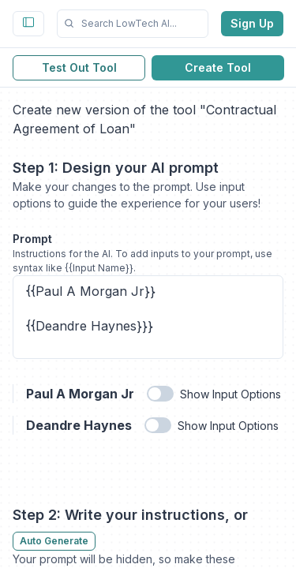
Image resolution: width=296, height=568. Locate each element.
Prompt (32, 238)
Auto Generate (54, 541)
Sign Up (252, 23)
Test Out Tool (79, 67)
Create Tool (218, 67)
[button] (132, 23)
